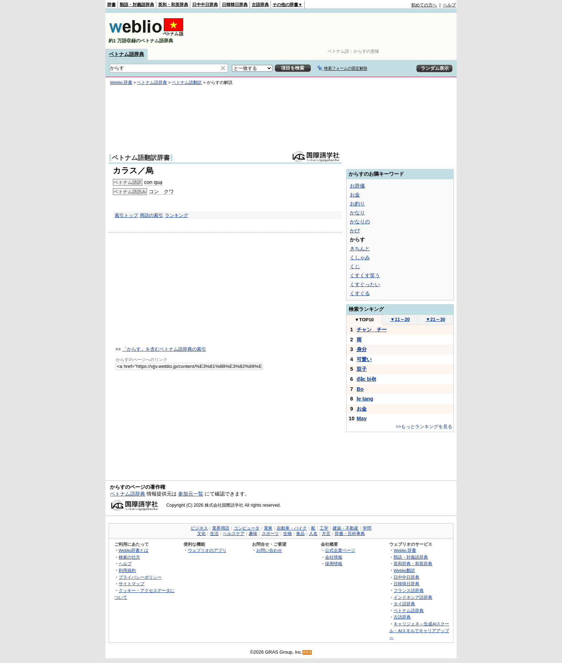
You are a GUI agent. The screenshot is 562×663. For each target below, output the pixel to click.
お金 (355, 195)
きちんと (360, 248)
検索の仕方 (129, 557)
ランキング (176, 215)
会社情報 (333, 557)
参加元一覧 (190, 494)
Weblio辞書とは (133, 550)
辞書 (111, 5)
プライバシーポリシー (140, 577)
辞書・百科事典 (350, 533)
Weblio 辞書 (121, 82)
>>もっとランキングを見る (424, 426)
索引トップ (126, 215)
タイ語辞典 (404, 603)
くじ (355, 266)
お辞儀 (357, 186)
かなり (357, 213)
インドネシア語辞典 (413, 597)
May (362, 418)
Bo (360, 389)
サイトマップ (131, 583)
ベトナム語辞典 (126, 54)
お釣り (357, 204)
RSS (307, 652)
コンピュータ (246, 528)
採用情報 (333, 563)
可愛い (364, 359)
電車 (268, 528)
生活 (214, 533)
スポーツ (270, 533)
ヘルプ (449, 5)
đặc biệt (366, 379)
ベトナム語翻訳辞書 (141, 157)
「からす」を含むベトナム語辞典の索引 (164, 349)
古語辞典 (260, 5)
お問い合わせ (269, 550)
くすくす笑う (365, 275)
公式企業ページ (340, 550)
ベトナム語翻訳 (187, 82)
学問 (367, 528)
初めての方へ (424, 5)
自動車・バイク (292, 528)
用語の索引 (151, 215)
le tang (365, 399)
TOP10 (364, 319)
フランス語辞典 (409, 590)
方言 (326, 533)
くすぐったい (365, 284)
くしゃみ (360, 257)
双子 (362, 369)
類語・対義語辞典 (137, 5)
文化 (201, 533)
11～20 (400, 319)
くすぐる (360, 293)
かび (355, 230)
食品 (300, 533)
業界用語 (220, 528)
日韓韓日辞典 (235, 5)
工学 (324, 528)
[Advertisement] (325, 31)
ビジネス (199, 528)
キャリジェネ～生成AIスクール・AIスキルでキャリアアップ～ (419, 630)
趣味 (253, 533)
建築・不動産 (345, 528)
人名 (313, 533)
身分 (362, 349)
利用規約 (127, 570)
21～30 (436, 319)
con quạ (153, 182)
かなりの (360, 221)
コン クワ (161, 191)
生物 (287, 533)
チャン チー (372, 329)
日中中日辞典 (205, 5)
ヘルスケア (233, 533)
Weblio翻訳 (404, 570)
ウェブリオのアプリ (207, 550)
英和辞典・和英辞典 (413, 563)
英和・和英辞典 (173, 5)
